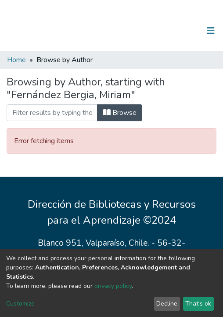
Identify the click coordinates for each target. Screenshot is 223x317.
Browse (120, 113)
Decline (166, 303)
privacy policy (113, 286)
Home (16, 60)
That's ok (198, 303)
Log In (183, 31)
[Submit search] (165, 31)
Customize (20, 303)
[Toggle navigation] (210, 31)
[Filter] (52, 112)
